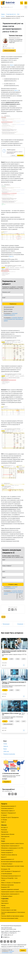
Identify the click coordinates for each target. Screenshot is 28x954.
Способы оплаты (5, 907)
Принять (23, 950)
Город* (4, 577)
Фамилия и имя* (6, 292)
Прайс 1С (3, 822)
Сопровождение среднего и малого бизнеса (12, 843)
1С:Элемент (4, 815)
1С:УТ (23, 658)
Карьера (3, 905)
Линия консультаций (8, 724)
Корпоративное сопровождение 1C (10, 845)
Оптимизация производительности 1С (11, 876)
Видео (5, 749)
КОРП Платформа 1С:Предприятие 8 (10, 871)
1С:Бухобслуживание (6, 873)
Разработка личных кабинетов (9, 855)
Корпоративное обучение (7, 834)
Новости (5, 746)
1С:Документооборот (6, 864)
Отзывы (3, 838)
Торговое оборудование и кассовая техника (12, 866)
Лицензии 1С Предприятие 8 (8, 813)
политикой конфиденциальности (10, 314)
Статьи (5, 743)
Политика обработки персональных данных (12, 916)
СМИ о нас (6, 751)
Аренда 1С (4, 857)
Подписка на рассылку (9, 754)
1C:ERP (11, 658)
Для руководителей (9, 307)
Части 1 (12, 65)
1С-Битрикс (4, 819)
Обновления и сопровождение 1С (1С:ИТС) (12, 848)
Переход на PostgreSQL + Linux (9, 878)
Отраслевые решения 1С (7, 808)
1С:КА (3, 617)
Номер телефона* (6, 565)
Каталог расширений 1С (7, 850)
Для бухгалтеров (8, 309)
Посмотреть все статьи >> (14, 37)
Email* (4, 297)
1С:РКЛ (3, 880)
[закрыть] (27, 713)
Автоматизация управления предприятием (12, 861)
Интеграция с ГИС (5, 869)
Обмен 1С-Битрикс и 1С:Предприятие (10, 882)
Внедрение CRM (5, 887)
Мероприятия (4, 832)
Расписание (4, 829)
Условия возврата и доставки (8, 910)
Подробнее (7, 781)
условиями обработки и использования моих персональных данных (13, 319)
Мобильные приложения (7, 885)
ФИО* (3, 560)
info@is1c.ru (6, 937)
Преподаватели (5, 836)
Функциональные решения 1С (8, 806)
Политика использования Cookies (9, 918)
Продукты (4, 804)
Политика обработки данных (23, 714)
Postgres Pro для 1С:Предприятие (10, 817)
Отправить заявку (12, 584)
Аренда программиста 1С (7, 859)
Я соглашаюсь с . (10, 314)
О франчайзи (4, 901)
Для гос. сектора (8, 311)
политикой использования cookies (8, 952)
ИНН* (3, 571)
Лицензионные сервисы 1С (8, 810)
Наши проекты (5, 903)
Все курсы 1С (4, 827)
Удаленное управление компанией (10, 889)
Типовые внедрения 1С (7, 852)
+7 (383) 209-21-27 (8, 7)
